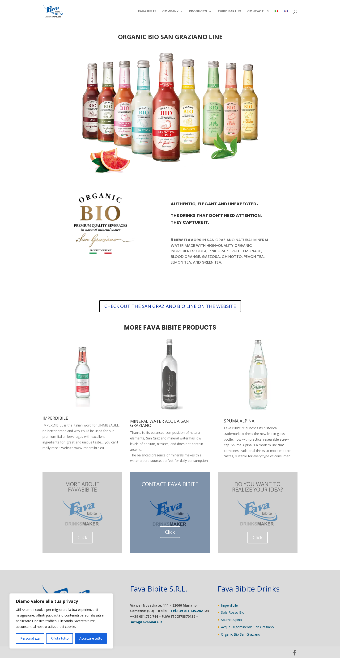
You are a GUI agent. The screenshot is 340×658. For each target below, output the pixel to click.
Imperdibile (229, 605)
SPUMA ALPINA (239, 421)
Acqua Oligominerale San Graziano (247, 627)
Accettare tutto (90, 638)
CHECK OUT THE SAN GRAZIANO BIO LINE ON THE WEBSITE (170, 306)
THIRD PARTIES (229, 11)
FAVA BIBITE (147, 11)
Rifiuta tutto (60, 638)
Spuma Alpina (231, 619)
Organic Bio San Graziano (240, 634)
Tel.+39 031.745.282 (186, 610)
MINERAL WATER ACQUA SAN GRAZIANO (159, 423)
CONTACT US (258, 11)
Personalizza (30, 638)
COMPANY (170, 11)
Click (82, 537)
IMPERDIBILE (55, 418)
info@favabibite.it (146, 622)
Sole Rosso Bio (232, 612)
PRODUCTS (198, 11)
